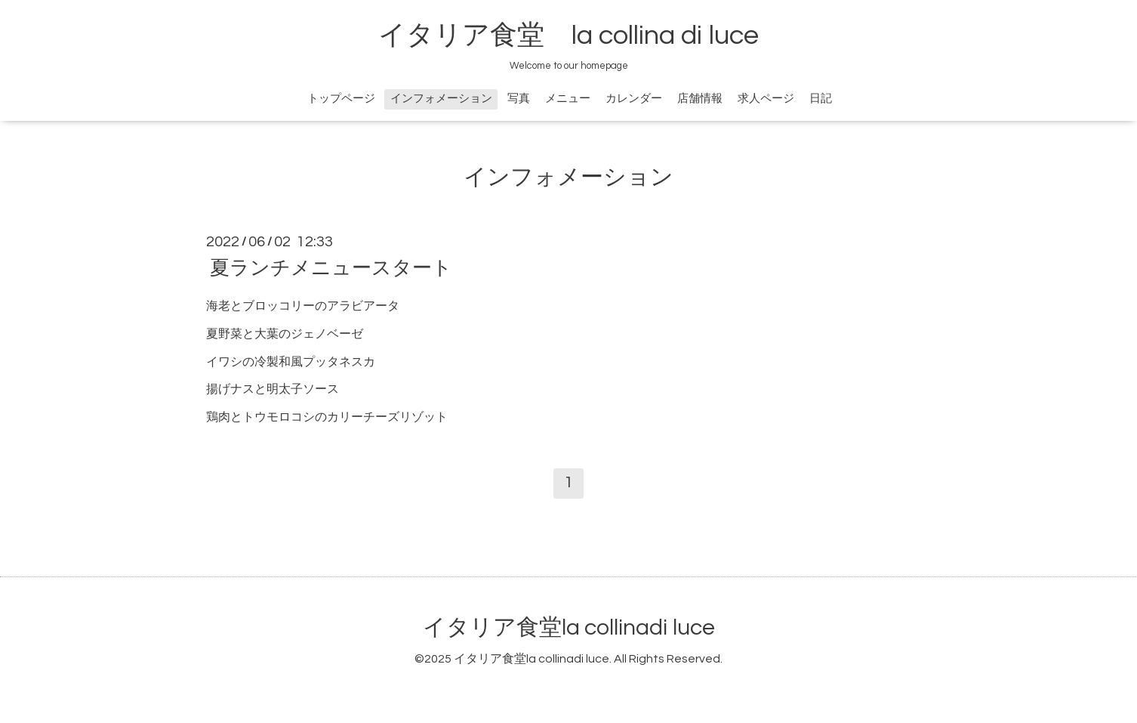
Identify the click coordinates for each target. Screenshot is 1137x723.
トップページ (341, 98)
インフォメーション (441, 98)
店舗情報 (700, 98)
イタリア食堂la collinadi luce (569, 627)
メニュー (567, 98)
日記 (820, 98)
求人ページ (766, 98)
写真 (518, 98)
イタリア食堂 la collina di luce (568, 35)
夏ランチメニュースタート (331, 268)
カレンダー (633, 98)
